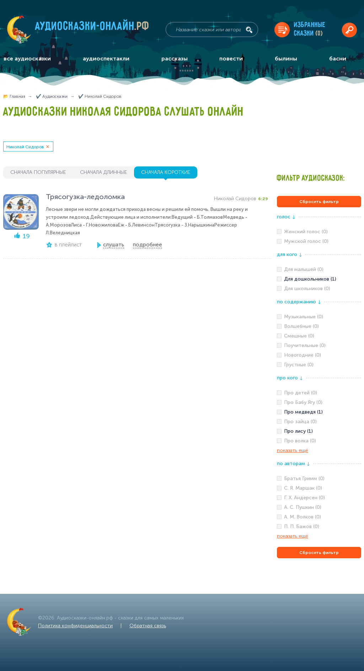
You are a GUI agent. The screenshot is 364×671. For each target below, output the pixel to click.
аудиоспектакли (106, 58)
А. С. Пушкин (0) (302, 507)
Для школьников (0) (307, 289)
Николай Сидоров (25, 146)
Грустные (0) (299, 365)
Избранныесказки (310, 29)
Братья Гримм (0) (304, 478)
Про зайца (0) (300, 422)
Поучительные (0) (305, 345)
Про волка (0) (300, 441)
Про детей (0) (300, 393)
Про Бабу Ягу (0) (303, 402)
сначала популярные (38, 172)
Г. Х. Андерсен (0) (304, 498)
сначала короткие (165, 172)
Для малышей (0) (303, 269)
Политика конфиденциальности (75, 626)
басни (337, 58)
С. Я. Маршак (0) (303, 488)
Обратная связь (147, 626)
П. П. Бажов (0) (301, 526)
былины (286, 58)
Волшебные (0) (301, 326)
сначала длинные (103, 172)
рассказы (174, 58)
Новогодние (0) (302, 355)
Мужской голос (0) (306, 241)
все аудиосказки (27, 58)
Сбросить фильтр (319, 201)
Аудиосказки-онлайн (92, 28)
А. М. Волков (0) (302, 517)
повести (231, 58)
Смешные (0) (299, 336)
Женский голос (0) (306, 232)
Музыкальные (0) (303, 317)
